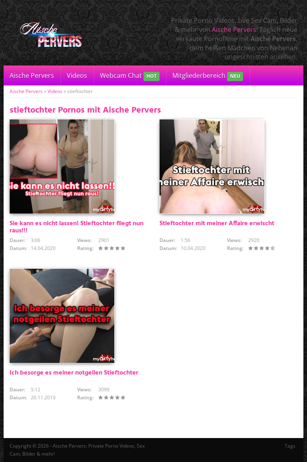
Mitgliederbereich (207, 76)
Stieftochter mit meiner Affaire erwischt (216, 223)
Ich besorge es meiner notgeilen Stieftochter (74, 373)
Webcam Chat (129, 76)
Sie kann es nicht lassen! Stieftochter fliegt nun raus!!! (77, 227)
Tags (290, 445)
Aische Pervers (234, 29)
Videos (77, 75)
